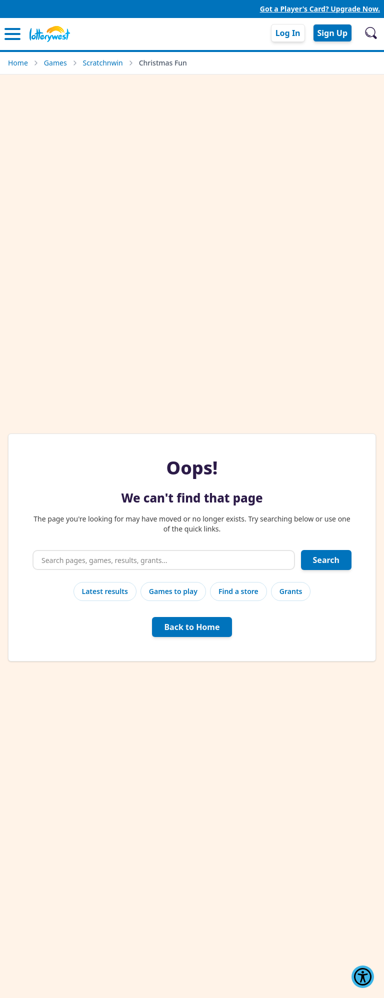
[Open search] (371, 33)
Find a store (238, 591)
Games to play (173, 591)
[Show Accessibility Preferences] (363, 977)
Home (18, 63)
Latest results (105, 591)
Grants (291, 591)
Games (55, 63)
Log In (288, 33)
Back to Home (192, 627)
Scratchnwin (103, 63)
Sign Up (333, 33)
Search (326, 560)
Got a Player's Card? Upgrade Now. (320, 9)
